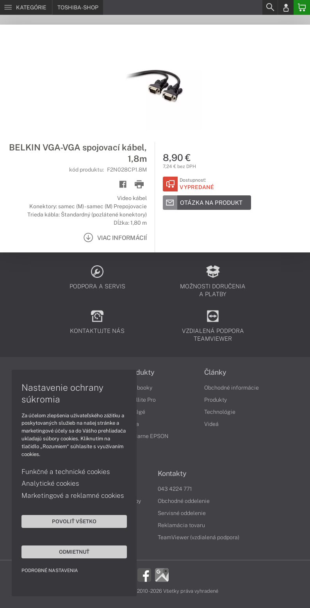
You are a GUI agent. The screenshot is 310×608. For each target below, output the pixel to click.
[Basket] (302, 7)
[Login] (286, 7)
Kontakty (172, 473)
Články (215, 372)
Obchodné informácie (231, 387)
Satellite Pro (140, 400)
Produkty (140, 372)
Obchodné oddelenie (184, 501)
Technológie (219, 412)
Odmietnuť (74, 552)
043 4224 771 (175, 489)
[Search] (270, 7)
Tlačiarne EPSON (146, 436)
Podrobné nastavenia (49, 570)
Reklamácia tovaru (181, 525)
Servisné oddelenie (182, 513)
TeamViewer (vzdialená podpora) (198, 537)
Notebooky (138, 387)
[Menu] (26, 7)
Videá (211, 424)
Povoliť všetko (74, 521)
